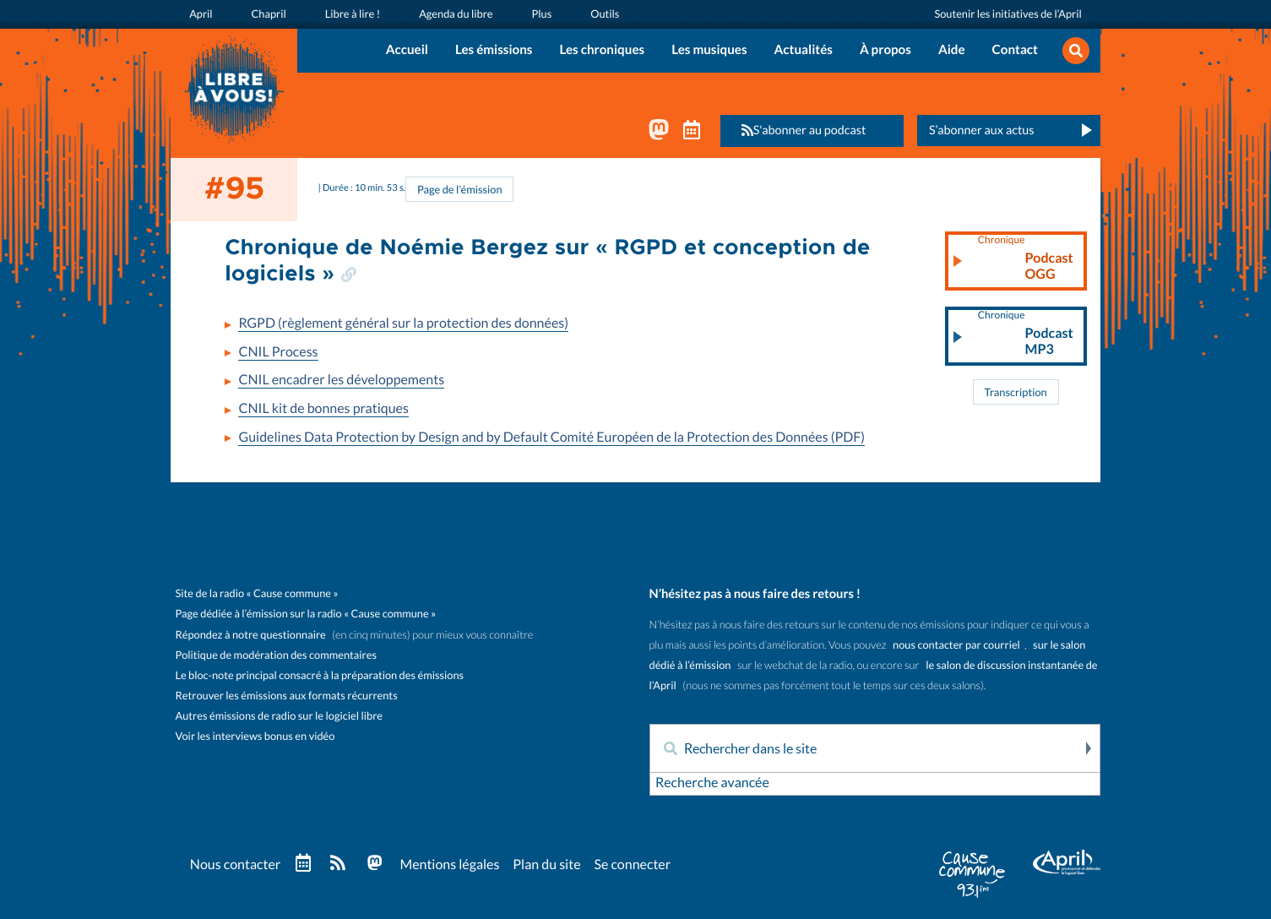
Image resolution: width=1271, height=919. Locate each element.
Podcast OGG (1025, 259)
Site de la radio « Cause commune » (257, 593)
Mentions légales (449, 865)
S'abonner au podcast (799, 130)
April (200, 14)
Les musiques (709, 50)
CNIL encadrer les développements (341, 380)
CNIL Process (278, 352)
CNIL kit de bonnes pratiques (323, 408)
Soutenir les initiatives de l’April (1007, 14)
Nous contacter (235, 865)
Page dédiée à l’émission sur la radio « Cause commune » (306, 613)
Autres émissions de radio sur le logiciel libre (279, 716)
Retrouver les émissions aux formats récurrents (287, 695)
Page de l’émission (459, 189)
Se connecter (632, 865)
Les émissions (494, 50)
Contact (1015, 50)
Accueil (407, 50)
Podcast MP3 (1025, 334)
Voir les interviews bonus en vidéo (255, 736)
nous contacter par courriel (956, 645)
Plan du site (546, 865)
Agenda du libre (455, 14)
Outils (604, 14)
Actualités (803, 50)
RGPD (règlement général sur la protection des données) (403, 323)
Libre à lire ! (353, 14)
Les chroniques (601, 50)
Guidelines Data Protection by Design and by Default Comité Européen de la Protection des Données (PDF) (551, 437)
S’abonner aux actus (982, 130)
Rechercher (1087, 748)
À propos (885, 50)
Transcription (1015, 392)
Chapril (269, 14)
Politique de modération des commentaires (276, 655)
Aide (951, 50)
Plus (542, 14)
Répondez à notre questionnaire (251, 634)
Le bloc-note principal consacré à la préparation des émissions (320, 675)
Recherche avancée (712, 783)
